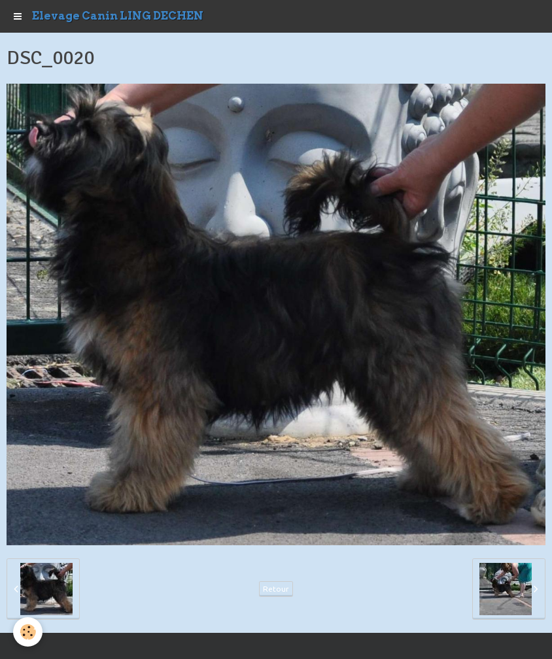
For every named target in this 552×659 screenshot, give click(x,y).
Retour (276, 588)
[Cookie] (28, 632)
